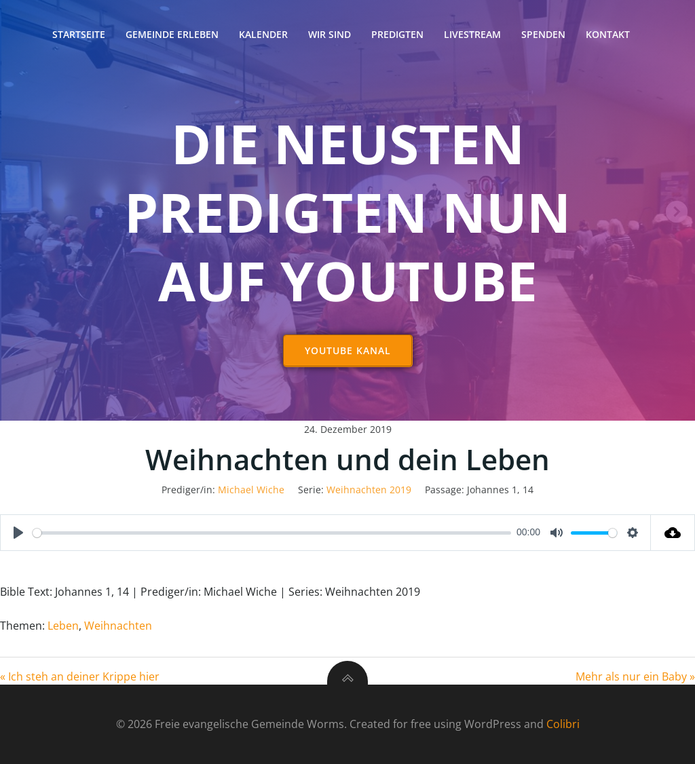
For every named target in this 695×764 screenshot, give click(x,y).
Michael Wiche (251, 489)
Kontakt (608, 34)
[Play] (18, 532)
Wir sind (329, 34)
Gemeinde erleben (172, 34)
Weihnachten (118, 625)
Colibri (563, 724)
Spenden (543, 34)
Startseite (78, 34)
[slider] (272, 533)
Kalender (263, 34)
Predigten (397, 34)
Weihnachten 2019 (368, 489)
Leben (63, 625)
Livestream (472, 34)
